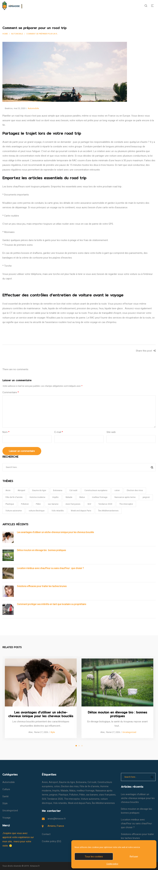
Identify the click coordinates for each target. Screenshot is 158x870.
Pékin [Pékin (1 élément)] (38, 504)
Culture (6, 789)
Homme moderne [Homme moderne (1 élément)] (37, 497)
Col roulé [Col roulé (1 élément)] (73, 490)
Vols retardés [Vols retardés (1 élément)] (58, 511)
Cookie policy (112, 864)
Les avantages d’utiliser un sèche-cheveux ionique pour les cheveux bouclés (55, 532)
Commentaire (10, 392)
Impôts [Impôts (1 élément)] (55, 497)
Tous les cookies (94, 856)
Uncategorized (129, 732)
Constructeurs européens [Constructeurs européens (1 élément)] (95, 490)
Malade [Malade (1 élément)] (69, 497)
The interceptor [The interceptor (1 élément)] (126, 504)
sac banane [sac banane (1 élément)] (53, 504)
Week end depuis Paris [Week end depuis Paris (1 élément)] (81, 511)
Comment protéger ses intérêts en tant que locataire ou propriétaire (51, 604)
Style (52, 732)
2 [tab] (79, 745)
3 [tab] (82, 745)
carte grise (53, 202)
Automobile (17, 34)
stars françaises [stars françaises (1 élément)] (72, 504)
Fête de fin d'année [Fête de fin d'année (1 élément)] (13, 497)
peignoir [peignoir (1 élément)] (146, 497)
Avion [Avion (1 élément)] (8, 490)
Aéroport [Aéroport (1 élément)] (21, 490)
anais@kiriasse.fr (57, 818)
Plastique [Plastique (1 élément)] (9, 504)
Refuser (134, 856)
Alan (29, 732)
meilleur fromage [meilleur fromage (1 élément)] (99, 497)
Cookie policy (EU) (51, 841)
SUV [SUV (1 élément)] (89, 504)
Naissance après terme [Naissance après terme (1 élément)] (125, 497)
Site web (111, 432)
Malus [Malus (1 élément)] (82, 497)
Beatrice (7, 108)
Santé (5, 796)
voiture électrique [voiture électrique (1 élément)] (36, 511)
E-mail (58, 432)
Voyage (6, 817)
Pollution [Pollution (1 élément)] (25, 504)
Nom (5, 432)
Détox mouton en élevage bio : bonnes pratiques (41, 550)
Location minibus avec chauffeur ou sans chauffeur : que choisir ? (50, 568)
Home (5, 34)
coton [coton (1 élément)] (117, 490)
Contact (46, 834)
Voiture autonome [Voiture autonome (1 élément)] (13, 511)
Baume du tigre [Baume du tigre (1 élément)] (39, 490)
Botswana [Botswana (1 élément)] (57, 490)
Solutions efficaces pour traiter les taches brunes (42, 586)
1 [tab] (76, 745)
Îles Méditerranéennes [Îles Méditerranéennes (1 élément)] (108, 511)
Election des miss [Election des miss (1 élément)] (135, 490)
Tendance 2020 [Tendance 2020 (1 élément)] (105, 504)
